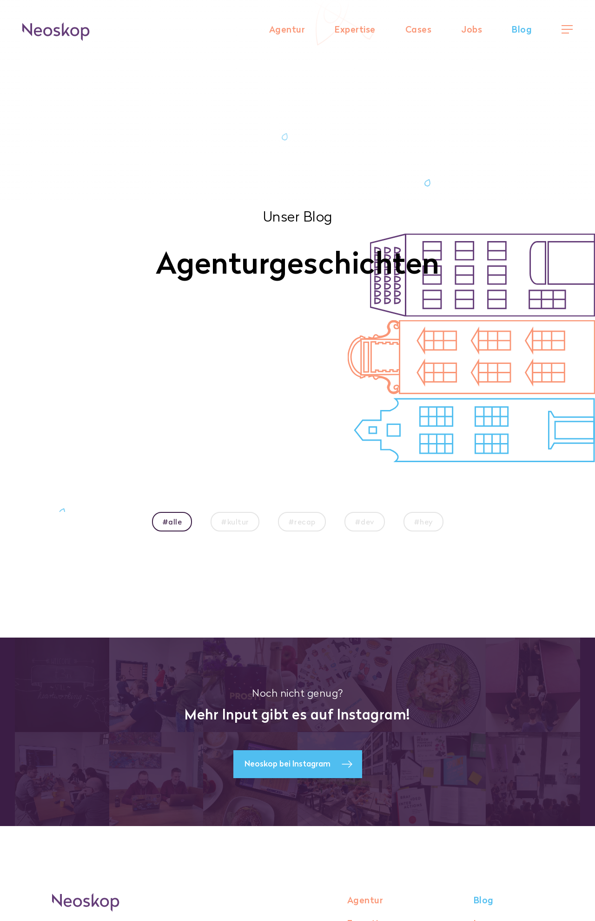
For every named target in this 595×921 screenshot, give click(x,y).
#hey (423, 521)
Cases (418, 29)
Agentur (287, 29)
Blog (522, 29)
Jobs (471, 29)
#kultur (235, 521)
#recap (302, 521)
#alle (172, 521)
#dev (365, 521)
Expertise (355, 29)
